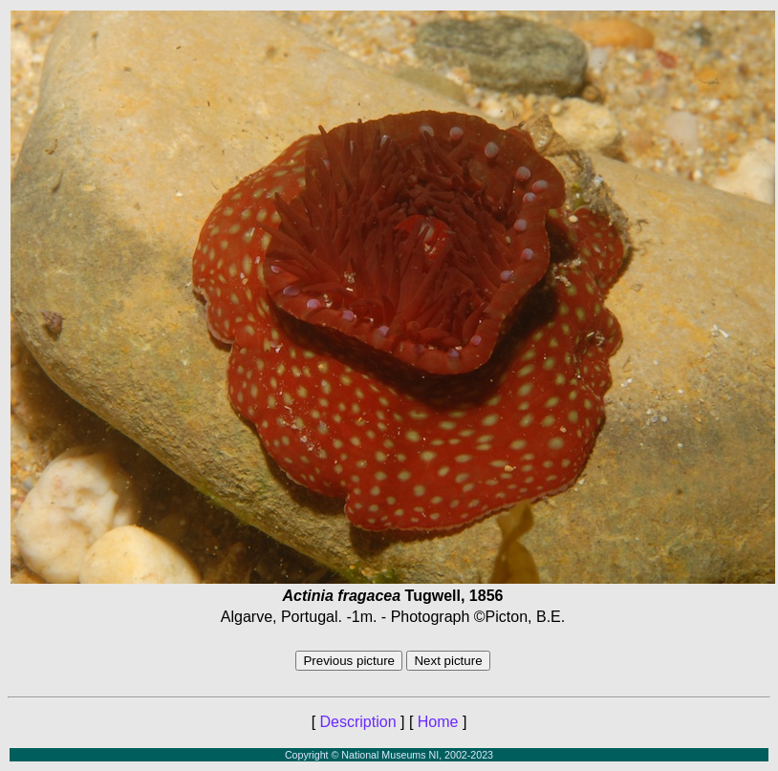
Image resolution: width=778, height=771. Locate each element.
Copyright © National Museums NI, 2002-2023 (389, 754)
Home (438, 722)
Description (358, 722)
